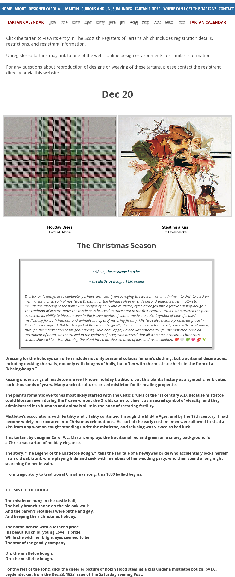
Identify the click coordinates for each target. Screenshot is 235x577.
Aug (134, 22)
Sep (145, 22)
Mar (76, 22)
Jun (112, 22)
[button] (106, 9)
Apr (88, 22)
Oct (158, 22)
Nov (169, 22)
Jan (53, 22)
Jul (123, 22)
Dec (181, 22)
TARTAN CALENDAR (28, 22)
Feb (64, 22)
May (100, 22)
